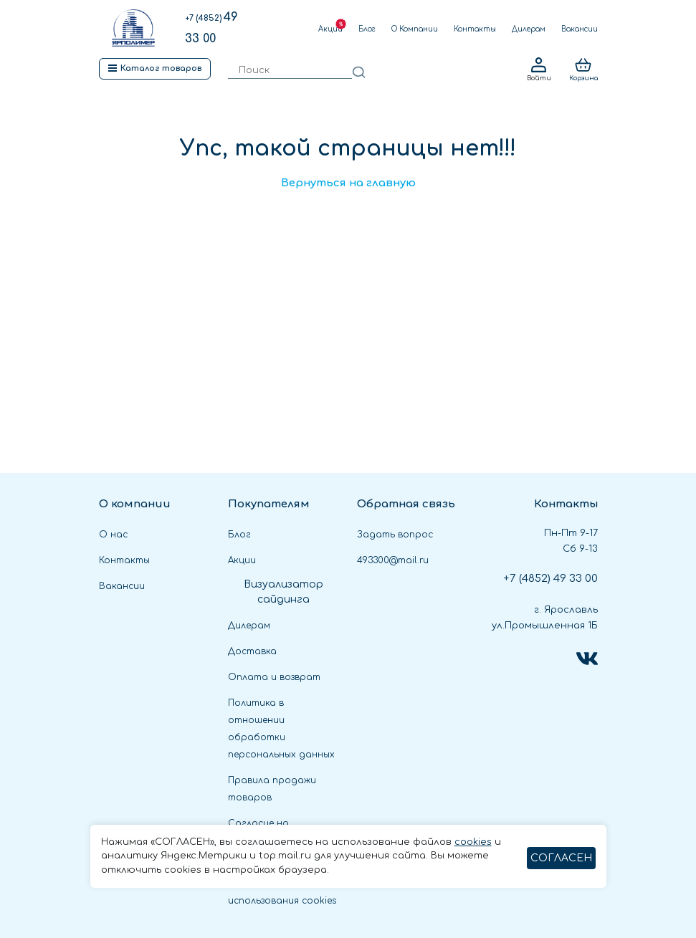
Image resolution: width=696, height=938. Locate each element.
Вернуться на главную (348, 183)
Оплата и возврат (274, 677)
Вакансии (579, 29)
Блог (367, 29)
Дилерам (528, 29)
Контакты (475, 29)
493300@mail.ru (393, 560)
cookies (473, 842)
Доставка (252, 651)
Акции (330, 29)
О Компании (414, 29)
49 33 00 (550, 579)
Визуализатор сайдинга (283, 592)
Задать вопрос (395, 535)
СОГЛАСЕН (561, 858)
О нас (113, 535)
